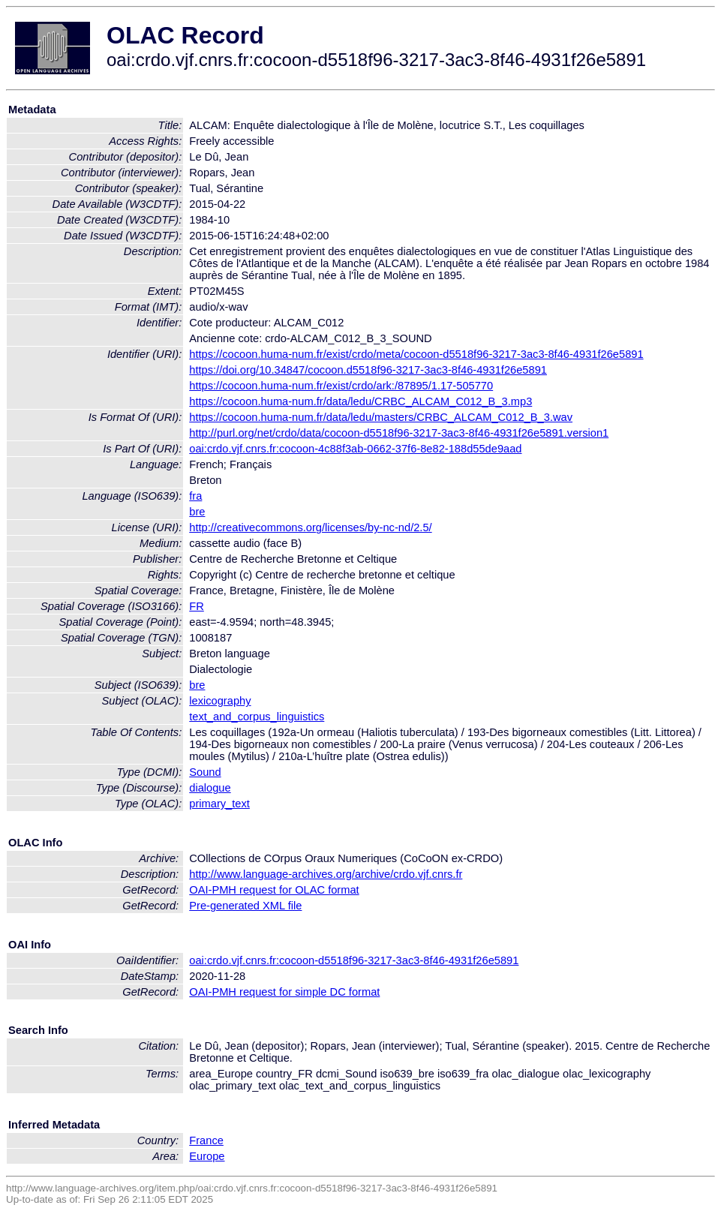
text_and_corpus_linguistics (256, 717)
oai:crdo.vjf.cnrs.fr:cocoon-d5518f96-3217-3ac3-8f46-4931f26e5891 (353, 960)
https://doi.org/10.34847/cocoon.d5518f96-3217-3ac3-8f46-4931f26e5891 (368, 370)
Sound (205, 772)
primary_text (219, 804)
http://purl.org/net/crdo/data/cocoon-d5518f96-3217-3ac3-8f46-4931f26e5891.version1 (398, 433)
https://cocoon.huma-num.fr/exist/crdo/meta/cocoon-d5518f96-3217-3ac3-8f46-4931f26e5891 (416, 354)
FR (196, 606)
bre (197, 512)
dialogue (209, 788)
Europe (206, 1156)
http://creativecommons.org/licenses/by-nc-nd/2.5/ (310, 527)
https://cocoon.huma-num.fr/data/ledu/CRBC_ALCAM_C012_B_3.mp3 (360, 401)
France (206, 1140)
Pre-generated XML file (245, 906)
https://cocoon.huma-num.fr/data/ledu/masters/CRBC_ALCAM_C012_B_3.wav (380, 417)
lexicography (220, 701)
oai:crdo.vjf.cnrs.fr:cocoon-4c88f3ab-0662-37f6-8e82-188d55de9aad (355, 449)
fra (195, 496)
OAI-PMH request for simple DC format (284, 992)
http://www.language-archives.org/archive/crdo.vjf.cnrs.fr (325, 874)
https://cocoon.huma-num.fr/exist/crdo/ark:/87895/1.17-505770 (341, 386)
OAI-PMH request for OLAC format (274, 890)
